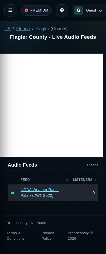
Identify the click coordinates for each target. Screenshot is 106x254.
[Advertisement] (51, 105)
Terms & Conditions (16, 236)
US (7, 28)
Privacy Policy (47, 236)
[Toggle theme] (62, 10)
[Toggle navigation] (10, 10)
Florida (23, 28)
